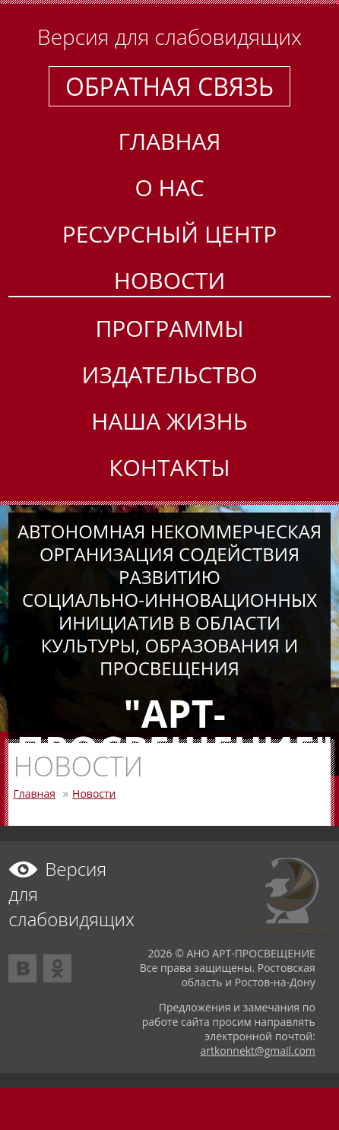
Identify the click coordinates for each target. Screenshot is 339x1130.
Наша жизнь (169, 420)
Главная (169, 141)
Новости (169, 280)
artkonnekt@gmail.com (257, 1050)
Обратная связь (169, 86)
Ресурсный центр (169, 233)
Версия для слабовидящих (169, 36)
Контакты (169, 467)
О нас (169, 187)
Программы (169, 328)
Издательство (169, 374)
